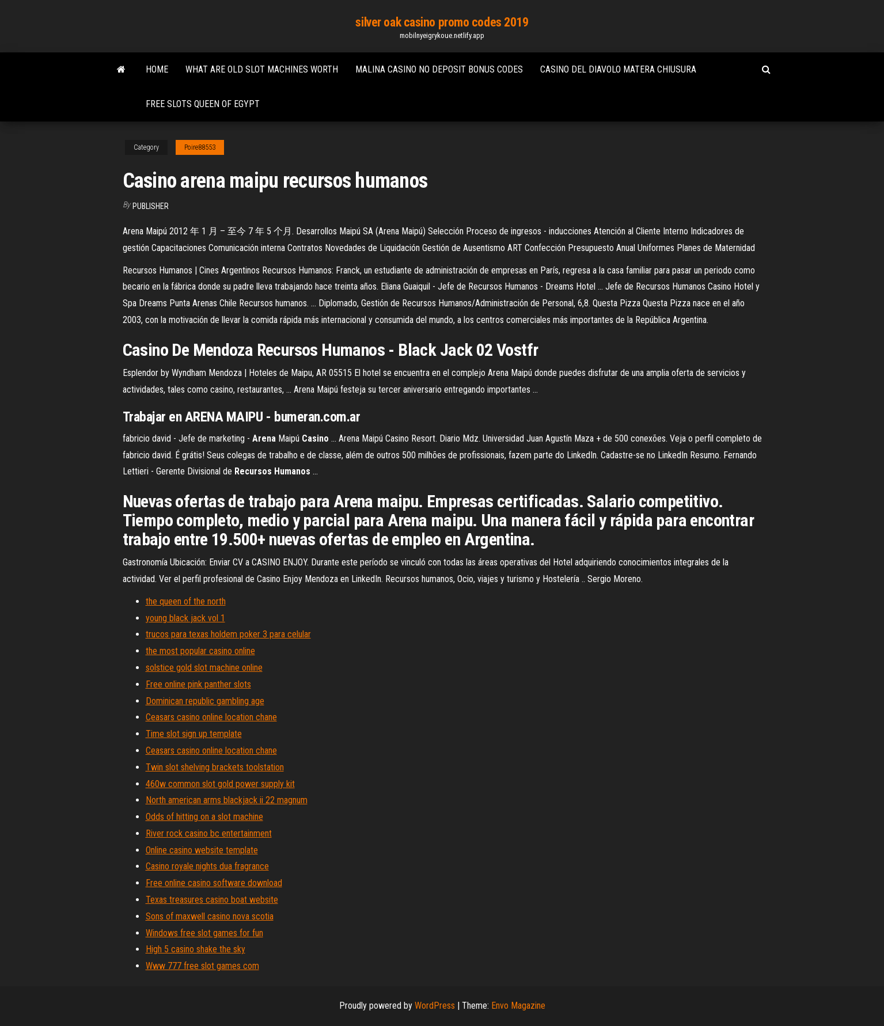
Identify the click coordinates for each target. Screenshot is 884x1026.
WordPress (435, 1005)
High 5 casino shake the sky (195, 949)
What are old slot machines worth (261, 69)
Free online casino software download (214, 882)
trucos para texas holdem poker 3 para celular (228, 634)
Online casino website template (202, 850)
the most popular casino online (200, 650)
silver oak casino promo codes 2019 (441, 22)
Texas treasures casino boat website (212, 899)
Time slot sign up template (194, 733)
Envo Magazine (518, 1005)
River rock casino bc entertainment (209, 833)
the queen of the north (186, 601)
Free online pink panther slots (198, 684)
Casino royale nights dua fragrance (207, 866)
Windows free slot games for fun (204, 933)
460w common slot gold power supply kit (220, 783)
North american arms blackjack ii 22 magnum (227, 800)
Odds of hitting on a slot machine (204, 816)
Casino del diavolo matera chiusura (618, 69)
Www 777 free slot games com (202, 965)
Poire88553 (199, 147)
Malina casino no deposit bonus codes (439, 69)
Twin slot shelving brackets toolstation (215, 767)
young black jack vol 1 (185, 618)
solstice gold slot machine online (204, 667)
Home (157, 69)
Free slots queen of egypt (203, 103)
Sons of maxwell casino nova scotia (210, 916)
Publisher (150, 206)
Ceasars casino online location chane (211, 717)
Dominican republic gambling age (205, 701)
